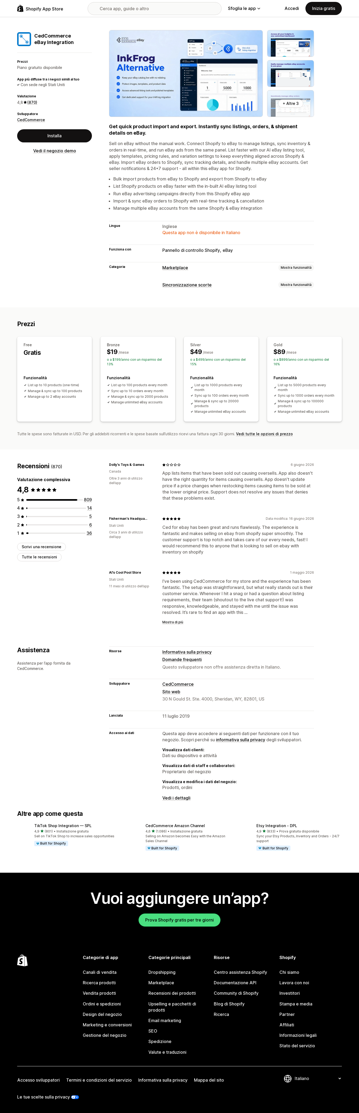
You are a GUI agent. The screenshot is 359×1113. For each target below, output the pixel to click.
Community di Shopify (236, 993)
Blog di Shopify (229, 1004)
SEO (152, 1031)
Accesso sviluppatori (38, 1080)
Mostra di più (172, 622)
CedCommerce (31, 119)
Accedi (292, 8)
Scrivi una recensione (41, 546)
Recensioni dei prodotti (172, 993)
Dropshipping (161, 972)
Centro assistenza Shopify (240, 972)
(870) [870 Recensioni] (32, 102)
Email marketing (164, 1020)
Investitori (289, 993)
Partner (287, 1014)
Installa (54, 135)
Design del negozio (102, 1014)
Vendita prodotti (99, 993)
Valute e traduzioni (167, 1052)
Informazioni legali (298, 1035)
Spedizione (159, 1041)
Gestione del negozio (104, 1035)
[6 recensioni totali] (90, 525)
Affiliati (286, 1024)
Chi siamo (289, 972)
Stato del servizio (297, 1045)
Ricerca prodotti (99, 982)
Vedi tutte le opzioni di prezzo (264, 434)
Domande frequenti (182, 659)
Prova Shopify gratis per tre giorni (179, 920)
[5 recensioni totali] (90, 516)
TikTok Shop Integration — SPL (63, 825)
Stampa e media (295, 1004)
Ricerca (221, 1014)
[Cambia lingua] (318, 1078)
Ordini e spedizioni (102, 1004)
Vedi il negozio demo (54, 150)
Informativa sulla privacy (187, 652)
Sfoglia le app (244, 8)
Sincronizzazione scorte (187, 285)
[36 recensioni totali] (89, 533)
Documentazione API (235, 982)
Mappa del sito (209, 1080)
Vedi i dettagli (176, 798)
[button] (68, 835)
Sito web (171, 691)
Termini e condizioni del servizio (99, 1080)
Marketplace (175, 267)
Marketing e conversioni (107, 1024)
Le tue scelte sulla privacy (43, 1097)
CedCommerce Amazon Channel (175, 825)
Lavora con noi (294, 982)
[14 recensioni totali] (89, 508)
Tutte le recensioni (39, 557)
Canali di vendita (100, 972)
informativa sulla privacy (240, 739)
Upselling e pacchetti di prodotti (172, 1007)
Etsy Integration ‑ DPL (276, 825)
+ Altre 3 (291, 103)
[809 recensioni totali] (88, 499)
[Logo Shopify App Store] (40, 8)
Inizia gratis (323, 8)
